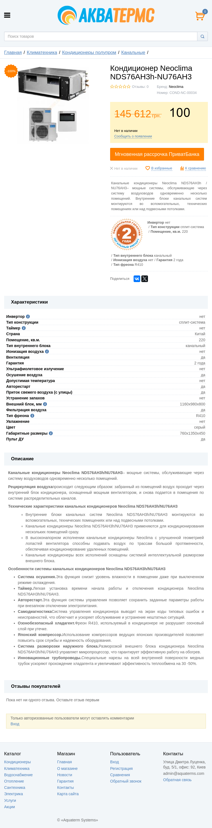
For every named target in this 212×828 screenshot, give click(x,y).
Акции (9, 807)
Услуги (10, 800)
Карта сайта (68, 794)
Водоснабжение (18, 775)
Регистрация (121, 768)
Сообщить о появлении (133, 136)
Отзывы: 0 (140, 87)
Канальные (133, 52)
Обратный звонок (125, 781)
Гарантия (65, 781)
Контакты (65, 787)
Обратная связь (177, 780)
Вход (14, 724)
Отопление (14, 781)
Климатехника (42, 52)
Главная (13, 52)
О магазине (67, 768)
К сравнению (195, 168)
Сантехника (14, 787)
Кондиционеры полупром (89, 52)
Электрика (13, 794)
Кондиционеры (17, 762)
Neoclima (176, 87)
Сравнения (120, 775)
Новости (64, 775)
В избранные (161, 168)
